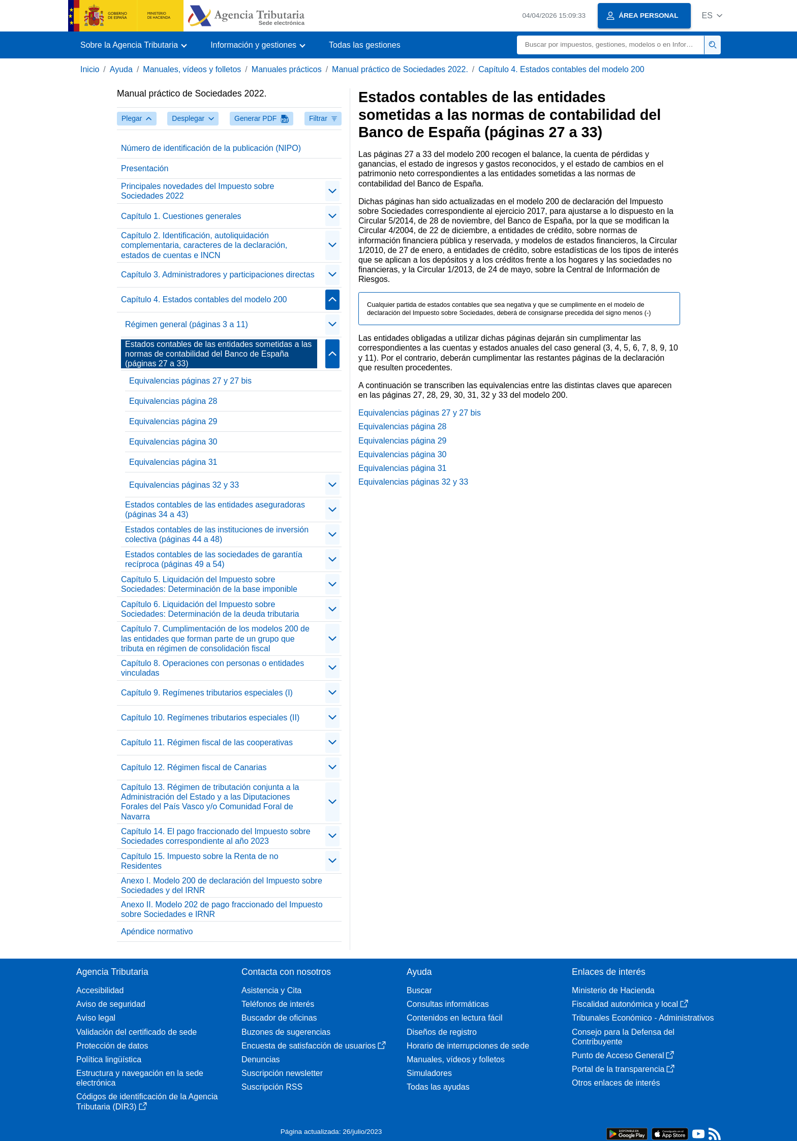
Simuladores (429, 1073)
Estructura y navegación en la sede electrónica (139, 1078)
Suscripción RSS (271, 1087)
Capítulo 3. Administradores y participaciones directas (218, 274)
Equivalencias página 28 (173, 401)
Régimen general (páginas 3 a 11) (186, 324)
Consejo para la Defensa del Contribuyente (623, 1037)
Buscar (419, 990)
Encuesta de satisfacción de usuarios (313, 1045)
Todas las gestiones (365, 45)
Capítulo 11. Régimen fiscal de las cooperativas (207, 742)
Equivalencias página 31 (173, 462)
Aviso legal (95, 1017)
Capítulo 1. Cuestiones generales (181, 216)
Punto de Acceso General (623, 1055)
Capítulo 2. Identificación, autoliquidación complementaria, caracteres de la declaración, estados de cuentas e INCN (204, 245)
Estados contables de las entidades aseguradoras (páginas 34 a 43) (215, 509)
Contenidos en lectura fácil (455, 1017)
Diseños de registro (442, 1032)
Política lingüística (108, 1059)
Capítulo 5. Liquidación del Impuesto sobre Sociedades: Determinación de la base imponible (209, 584)
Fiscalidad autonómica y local (630, 1004)
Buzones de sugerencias (285, 1032)
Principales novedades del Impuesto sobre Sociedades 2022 (197, 191)
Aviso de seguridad (110, 1004)
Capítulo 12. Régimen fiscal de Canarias (193, 767)
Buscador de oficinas (279, 1017)
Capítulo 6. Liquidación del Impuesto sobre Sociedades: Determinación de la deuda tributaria (210, 609)
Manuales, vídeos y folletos (192, 69)
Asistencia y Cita (271, 990)
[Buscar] (610, 45)
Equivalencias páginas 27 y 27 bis (190, 380)
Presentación (144, 168)
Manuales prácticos (287, 69)
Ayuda (121, 69)
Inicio (89, 69)
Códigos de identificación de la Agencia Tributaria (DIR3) (147, 1101)
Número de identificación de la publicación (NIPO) (211, 148)
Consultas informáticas (448, 1004)
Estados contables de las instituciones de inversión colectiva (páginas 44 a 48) (217, 534)
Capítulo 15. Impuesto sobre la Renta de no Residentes (200, 861)
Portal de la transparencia (623, 1069)
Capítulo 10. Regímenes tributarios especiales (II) (210, 717)
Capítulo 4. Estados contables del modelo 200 (561, 69)
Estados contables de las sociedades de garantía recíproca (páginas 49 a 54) (213, 559)
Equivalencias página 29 (173, 421)
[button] (712, 15)
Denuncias (260, 1059)
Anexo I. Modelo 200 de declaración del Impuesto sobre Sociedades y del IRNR (221, 885)
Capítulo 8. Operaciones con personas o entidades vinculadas (212, 668)
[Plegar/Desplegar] (332, 191)
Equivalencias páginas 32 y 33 (184, 485)
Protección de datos (112, 1045)
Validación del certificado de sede (136, 1032)
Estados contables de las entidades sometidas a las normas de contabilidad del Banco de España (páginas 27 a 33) (218, 354)
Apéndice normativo (157, 931)
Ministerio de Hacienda (613, 990)
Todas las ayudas (438, 1087)
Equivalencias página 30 (173, 441)
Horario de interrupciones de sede (468, 1045)
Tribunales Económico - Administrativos (643, 1017)
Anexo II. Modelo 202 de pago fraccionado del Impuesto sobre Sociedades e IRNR (222, 909)
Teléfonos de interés (277, 1004)
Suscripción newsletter (282, 1073)
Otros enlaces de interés (616, 1083)
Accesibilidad (100, 990)
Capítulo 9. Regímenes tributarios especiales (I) (207, 692)
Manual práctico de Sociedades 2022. (400, 69)
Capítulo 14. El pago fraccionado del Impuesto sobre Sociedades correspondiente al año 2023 (216, 836)
